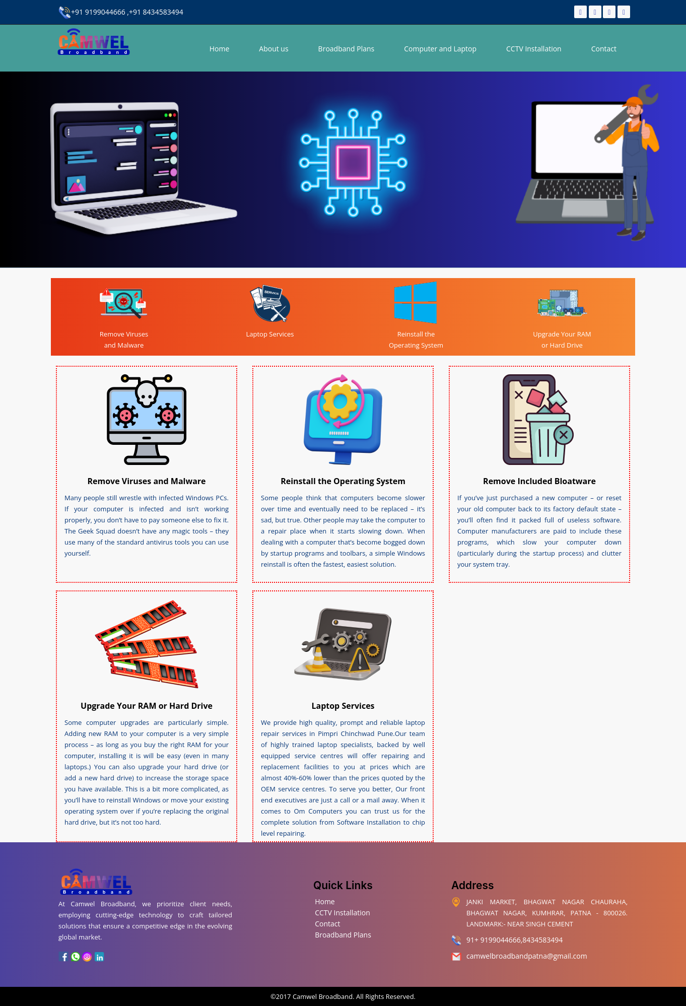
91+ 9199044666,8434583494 (514, 940)
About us (273, 48)
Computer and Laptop (440, 48)
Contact (603, 48)
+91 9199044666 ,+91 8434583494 (120, 12)
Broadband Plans (346, 48)
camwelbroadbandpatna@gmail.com (526, 956)
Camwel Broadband (322, 996)
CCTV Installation (534, 48)
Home (220, 48)
